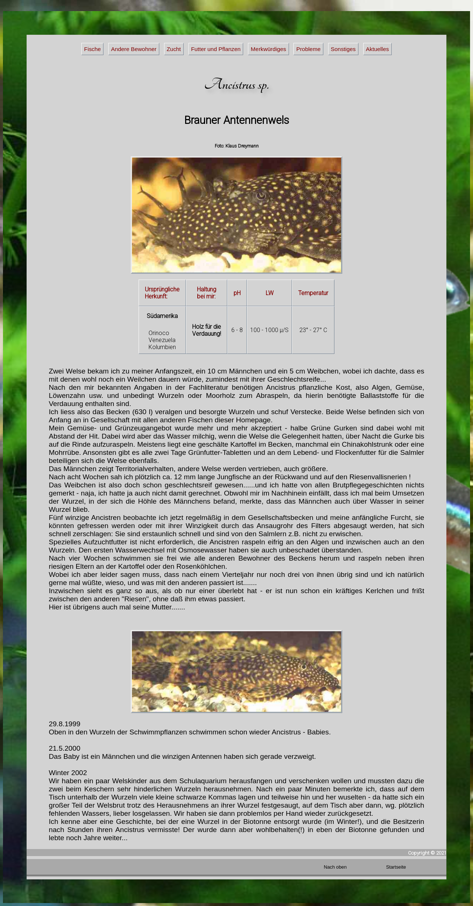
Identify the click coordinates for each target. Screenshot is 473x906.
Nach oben (335, 867)
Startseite (396, 867)
